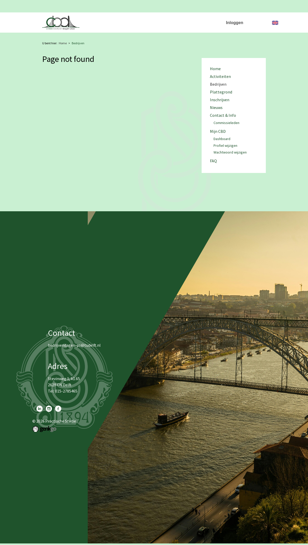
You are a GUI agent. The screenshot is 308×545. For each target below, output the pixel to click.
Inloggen (234, 22)
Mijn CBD (218, 131)
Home (107, 19)
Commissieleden (226, 123)
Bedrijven (159, 19)
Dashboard (222, 139)
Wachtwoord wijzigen (230, 152)
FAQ (213, 160)
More (211, 19)
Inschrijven (219, 99)
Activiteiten (132, 19)
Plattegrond (187, 19)
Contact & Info (223, 115)
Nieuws (216, 107)
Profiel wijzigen (225, 146)
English (275, 23)
